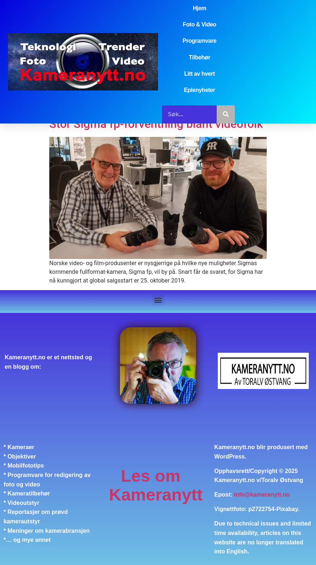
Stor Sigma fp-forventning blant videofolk (156, 124)
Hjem (199, 8)
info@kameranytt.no (262, 494)
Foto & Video (199, 24)
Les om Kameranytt (156, 485)
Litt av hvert (199, 74)
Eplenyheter (199, 90)
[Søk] (226, 114)
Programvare (199, 41)
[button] (158, 300)
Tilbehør (199, 57)
